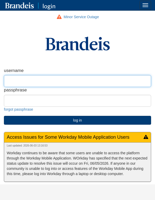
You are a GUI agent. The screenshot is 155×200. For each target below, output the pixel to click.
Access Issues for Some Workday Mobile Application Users (68, 137)
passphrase (15, 90)
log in (77, 120)
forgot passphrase (18, 109)
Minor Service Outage (81, 17)
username (14, 70)
